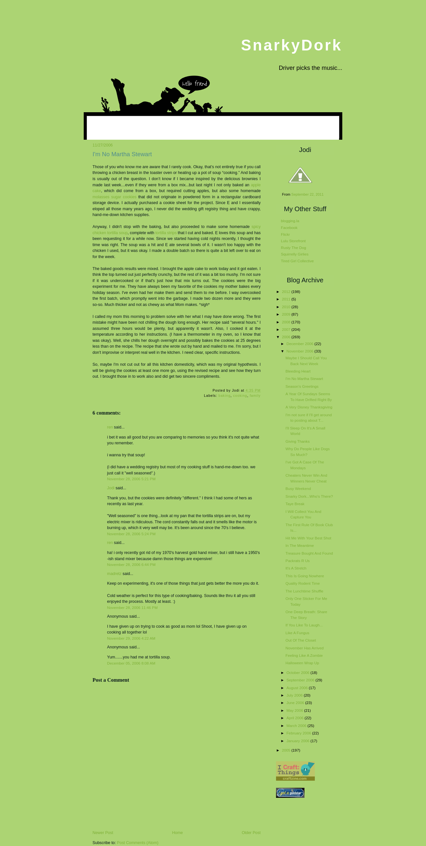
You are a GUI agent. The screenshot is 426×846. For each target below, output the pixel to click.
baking (224, 395)
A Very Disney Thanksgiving (308, 407)
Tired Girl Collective (297, 261)
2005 (286, 750)
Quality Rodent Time (302, 583)
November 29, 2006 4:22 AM (131, 638)
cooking (240, 395)
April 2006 (295, 718)
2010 (286, 307)
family (255, 395)
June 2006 (295, 702)
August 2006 (297, 688)
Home (177, 832)
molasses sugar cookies (114, 197)
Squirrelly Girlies (294, 254)
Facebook (289, 227)
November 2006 (300, 351)
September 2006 (300, 680)
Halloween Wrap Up (302, 663)
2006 (286, 337)
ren (110, 427)
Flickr (285, 234)
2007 (286, 329)
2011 (286, 299)
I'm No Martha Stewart (122, 154)
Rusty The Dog (293, 247)
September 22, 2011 (307, 194)
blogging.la (290, 221)
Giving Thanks (297, 441)
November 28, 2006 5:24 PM (131, 534)
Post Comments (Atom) (137, 843)
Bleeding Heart (298, 371)
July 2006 (295, 695)
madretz (114, 573)
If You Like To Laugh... (304, 625)
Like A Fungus (297, 633)
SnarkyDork (291, 45)
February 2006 (299, 733)
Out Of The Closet (300, 640)
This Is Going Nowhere (304, 576)
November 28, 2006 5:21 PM (131, 479)
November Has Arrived (304, 648)
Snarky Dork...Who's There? (309, 496)
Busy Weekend (298, 488)
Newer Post (102, 832)
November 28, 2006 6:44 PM (131, 564)
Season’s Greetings (301, 386)
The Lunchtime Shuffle (304, 591)
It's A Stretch (295, 568)
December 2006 (300, 344)
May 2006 (295, 710)
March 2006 (296, 725)
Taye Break (294, 504)
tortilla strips (166, 233)
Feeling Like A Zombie (304, 655)
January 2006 (298, 741)
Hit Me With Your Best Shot (308, 538)
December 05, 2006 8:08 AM (131, 663)
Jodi (110, 488)
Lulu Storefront (293, 241)
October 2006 (298, 672)
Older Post (251, 832)
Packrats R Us (297, 561)
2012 (286, 291)
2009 (286, 314)
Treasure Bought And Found (309, 553)
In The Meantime (299, 545)
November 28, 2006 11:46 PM (132, 607)
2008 (286, 322)
